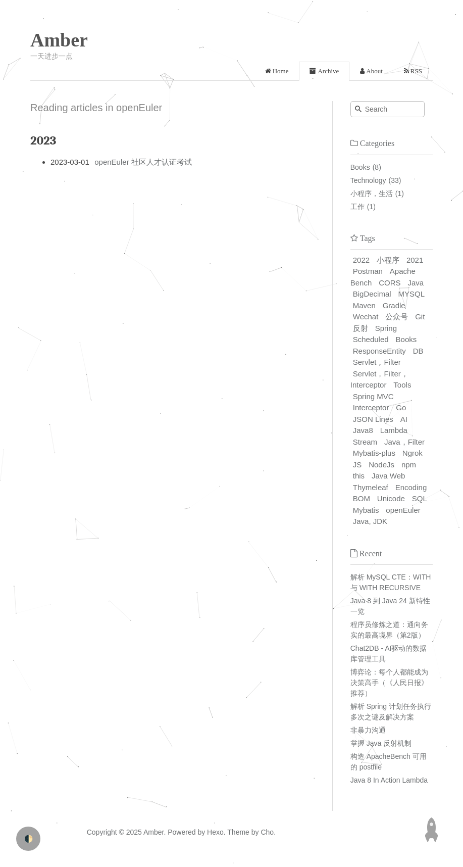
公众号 (396, 316)
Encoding (411, 487)
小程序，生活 (371, 193)
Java (415, 282)
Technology (368, 180)
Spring (386, 328)
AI (403, 419)
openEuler (403, 510)
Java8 (363, 430)
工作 (357, 207)
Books (360, 167)
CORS (389, 282)
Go (401, 407)
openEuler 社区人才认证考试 (143, 162)
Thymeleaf (370, 487)
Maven (364, 305)
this (359, 475)
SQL (419, 498)
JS (357, 464)
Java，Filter (404, 442)
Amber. (154, 832)
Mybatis (366, 510)
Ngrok (412, 453)
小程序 (388, 260)
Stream (365, 442)
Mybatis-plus (374, 453)
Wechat (366, 316)
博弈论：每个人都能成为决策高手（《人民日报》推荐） (389, 682)
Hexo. (215, 832)
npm (408, 464)
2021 (414, 260)
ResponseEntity (379, 351)
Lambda (393, 430)
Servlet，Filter (377, 362)
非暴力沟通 (368, 730)
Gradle (394, 305)
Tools (402, 384)
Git (420, 316)
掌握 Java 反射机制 (380, 743)
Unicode (391, 498)
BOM (361, 498)
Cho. (267, 832)
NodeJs (381, 464)
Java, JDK (370, 521)
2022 (361, 260)
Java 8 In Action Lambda (389, 780)
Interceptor (371, 407)
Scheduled (371, 339)
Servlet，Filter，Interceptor (379, 379)
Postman (368, 271)
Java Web (388, 475)
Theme (237, 832)
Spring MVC (373, 396)
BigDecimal (372, 294)
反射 (360, 328)
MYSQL (411, 294)
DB (418, 351)
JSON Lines (373, 419)
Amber (59, 40)
